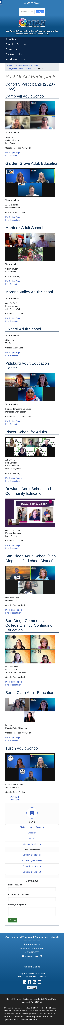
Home (9, 66)
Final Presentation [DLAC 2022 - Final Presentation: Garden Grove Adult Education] (13, 220)
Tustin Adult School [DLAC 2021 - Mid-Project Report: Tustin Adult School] (13, 797)
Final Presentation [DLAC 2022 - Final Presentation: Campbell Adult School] (13, 156)
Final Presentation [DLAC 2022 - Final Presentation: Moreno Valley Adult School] (13, 321)
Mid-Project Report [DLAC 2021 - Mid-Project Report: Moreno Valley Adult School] (13, 318)
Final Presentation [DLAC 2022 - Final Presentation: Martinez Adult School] (13, 284)
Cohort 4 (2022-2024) (32, 855)
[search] (27, 12)
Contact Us (27, 999)
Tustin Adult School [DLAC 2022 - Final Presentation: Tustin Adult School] (13, 800)
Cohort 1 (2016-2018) (32, 872)
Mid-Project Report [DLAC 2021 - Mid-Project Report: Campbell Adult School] (13, 153)
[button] (24, 982)
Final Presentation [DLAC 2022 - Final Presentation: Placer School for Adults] (13, 481)
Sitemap (38, 1002)
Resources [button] (12, 49)
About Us (17, 999)
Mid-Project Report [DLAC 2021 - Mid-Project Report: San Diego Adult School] (13, 610)
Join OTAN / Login (32, 3)
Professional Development (26, 66)
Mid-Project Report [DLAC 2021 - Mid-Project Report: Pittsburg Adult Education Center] (13, 421)
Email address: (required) (19, 894)
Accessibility (27, 1002)
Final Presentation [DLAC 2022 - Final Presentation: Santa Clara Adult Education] (13, 740)
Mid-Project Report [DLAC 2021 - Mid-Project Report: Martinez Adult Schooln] (13, 281)
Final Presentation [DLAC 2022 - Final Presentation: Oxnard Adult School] (13, 355)
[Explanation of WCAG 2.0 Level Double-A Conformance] (32, 987)
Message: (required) (17, 904)
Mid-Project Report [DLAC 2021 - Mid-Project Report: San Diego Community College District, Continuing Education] (13, 682)
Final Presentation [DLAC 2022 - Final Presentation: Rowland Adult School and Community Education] (13, 548)
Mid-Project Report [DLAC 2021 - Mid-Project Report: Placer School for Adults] (13, 478)
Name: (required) (15, 885)
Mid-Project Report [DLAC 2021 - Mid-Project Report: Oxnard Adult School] (13, 352)
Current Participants (32, 844)
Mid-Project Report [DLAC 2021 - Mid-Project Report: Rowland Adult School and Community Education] (13, 545)
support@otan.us (33, 956)
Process (32, 838)
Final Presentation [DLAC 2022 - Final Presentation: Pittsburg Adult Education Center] (13, 424)
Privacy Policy (50, 999)
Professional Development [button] (18, 44)
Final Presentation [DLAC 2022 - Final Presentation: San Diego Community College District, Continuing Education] (13, 685)
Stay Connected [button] (14, 54)
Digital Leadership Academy (21, 68)
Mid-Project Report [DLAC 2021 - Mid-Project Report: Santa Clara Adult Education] (13, 737)
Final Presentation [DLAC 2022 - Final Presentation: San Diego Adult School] (13, 613)
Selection (32, 833)
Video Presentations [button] (16, 59)
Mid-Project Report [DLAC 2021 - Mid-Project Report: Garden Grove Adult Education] (13, 217)
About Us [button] (11, 39)
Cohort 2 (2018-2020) (32, 866)
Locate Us (38, 999)
